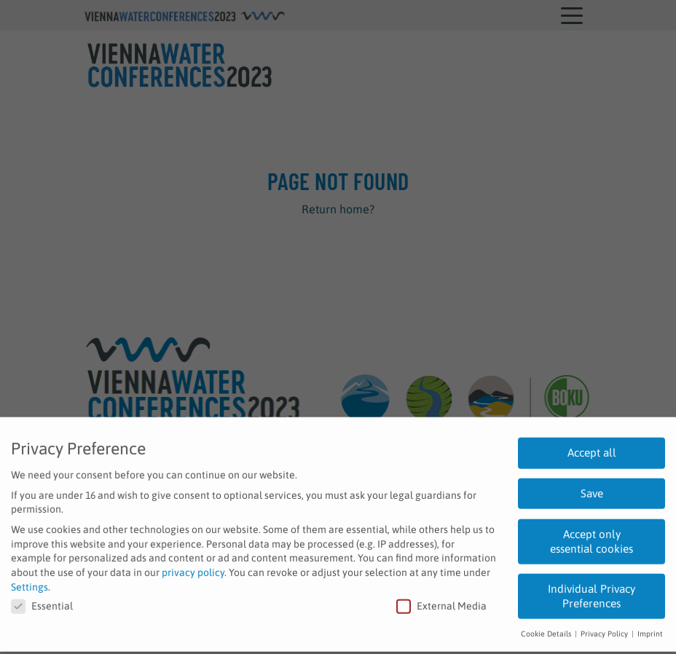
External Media (441, 600)
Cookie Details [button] (547, 627)
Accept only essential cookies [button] (591, 535)
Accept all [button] (591, 447)
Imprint (650, 627)
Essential (42, 600)
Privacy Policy (605, 627)
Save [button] (592, 487)
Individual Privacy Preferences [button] (591, 590)
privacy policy (193, 566)
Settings (29, 581)
